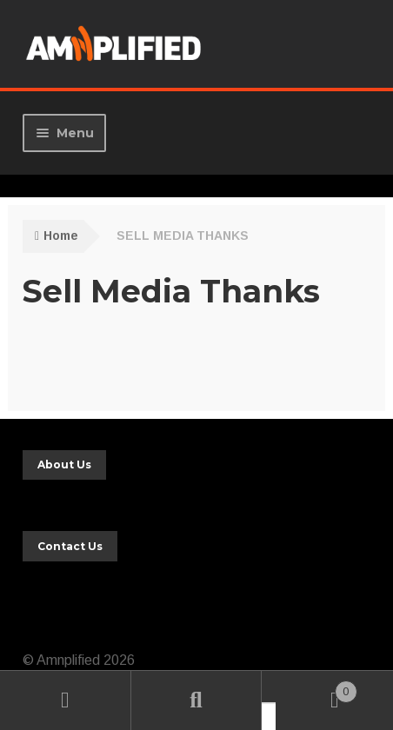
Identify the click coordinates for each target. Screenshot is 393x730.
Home (60, 235)
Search (197, 700)
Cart (316, 688)
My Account (65, 700)
